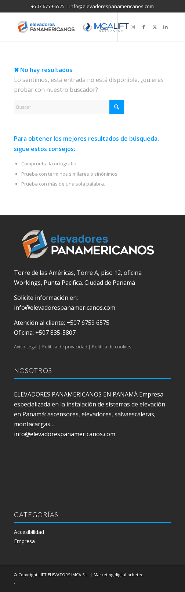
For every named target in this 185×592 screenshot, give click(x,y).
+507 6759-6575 (48, 6)
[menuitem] (104, 27)
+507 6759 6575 (87, 323)
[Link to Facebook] (143, 27)
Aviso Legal (25, 347)
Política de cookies (111, 347)
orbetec (135, 574)
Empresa (24, 541)
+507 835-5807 (55, 333)
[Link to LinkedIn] (165, 27)
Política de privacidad (64, 347)
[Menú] (104, 27)
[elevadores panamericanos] (77, 27)
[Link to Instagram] (132, 27)
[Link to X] (154, 27)
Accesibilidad (29, 531)
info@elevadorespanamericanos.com (111, 6)
